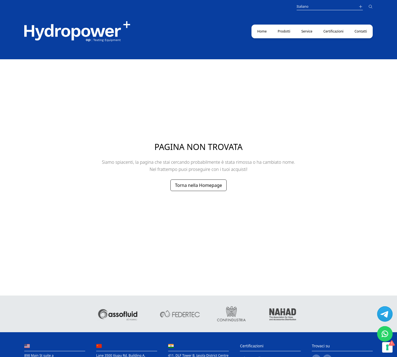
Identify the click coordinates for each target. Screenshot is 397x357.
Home (262, 31)
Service (306, 31)
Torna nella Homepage (198, 185)
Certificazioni (333, 31)
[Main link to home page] (77, 31)
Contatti (361, 31)
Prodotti (284, 31)
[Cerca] (370, 7)
